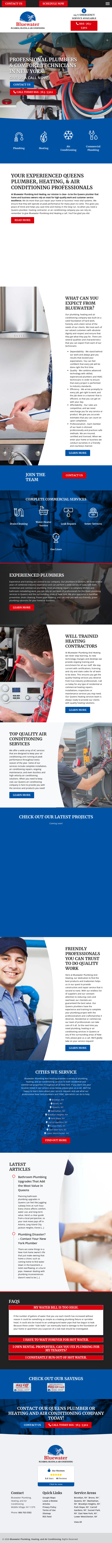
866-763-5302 (84, 25)
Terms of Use (49, 1510)
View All (78, 1522)
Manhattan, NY (57, 1111)
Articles (46, 1503)
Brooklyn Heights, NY (58, 1114)
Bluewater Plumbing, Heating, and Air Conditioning (35, 1539)
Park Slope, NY (58, 1118)
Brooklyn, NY (58, 1099)
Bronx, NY (57, 1103)
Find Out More (56, 1140)
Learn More (78, 453)
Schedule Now (53, 3)
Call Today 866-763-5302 (33, 92)
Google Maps (49, 1497)
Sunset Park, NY (57, 1125)
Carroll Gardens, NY (57, 1122)
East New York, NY (57, 1129)
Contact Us (13, 3)
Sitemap (47, 1513)
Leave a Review (50, 1500)
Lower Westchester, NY (58, 1133)
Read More (23, 220)
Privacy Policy (49, 1507)
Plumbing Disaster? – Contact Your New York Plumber (32, 1238)
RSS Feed (47, 1516)
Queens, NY (57, 1107)
